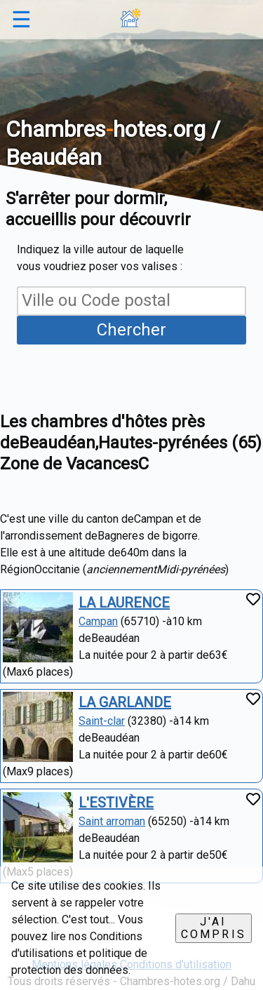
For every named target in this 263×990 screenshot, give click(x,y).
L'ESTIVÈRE (116, 802)
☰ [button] (21, 19)
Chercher (131, 330)
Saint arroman (112, 821)
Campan (98, 621)
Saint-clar (102, 721)
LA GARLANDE (125, 702)
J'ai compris (213, 928)
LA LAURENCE (124, 602)
